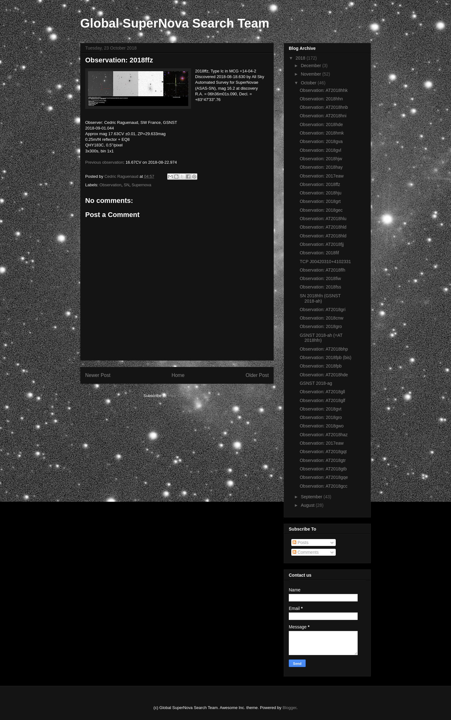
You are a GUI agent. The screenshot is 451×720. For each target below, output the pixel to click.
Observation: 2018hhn (321, 98)
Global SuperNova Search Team (174, 23)
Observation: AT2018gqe (324, 477)
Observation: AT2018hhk (324, 90)
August (308, 505)
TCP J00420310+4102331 (325, 261)
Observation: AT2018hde (324, 374)
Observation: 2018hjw (321, 158)
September (312, 496)
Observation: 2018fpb (321, 365)
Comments (306, 552)
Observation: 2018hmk (322, 132)
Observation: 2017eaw (322, 175)
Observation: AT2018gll (322, 391)
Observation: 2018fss (320, 286)
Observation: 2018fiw (320, 278)
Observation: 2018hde (321, 124)
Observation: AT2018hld (323, 227)
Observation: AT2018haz (324, 434)
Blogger (289, 707)
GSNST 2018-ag (316, 383)
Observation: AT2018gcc (323, 486)
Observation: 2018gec (321, 210)
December (311, 65)
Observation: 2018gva (321, 141)
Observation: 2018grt (320, 201)
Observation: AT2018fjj (322, 244)
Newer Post (98, 375)
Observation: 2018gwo (322, 425)
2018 (301, 58)
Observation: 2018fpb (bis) (325, 357)
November (311, 74)
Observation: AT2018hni (323, 115)
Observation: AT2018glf (322, 400)
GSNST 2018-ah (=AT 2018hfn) (321, 338)
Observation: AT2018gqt (323, 451)
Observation (111, 185)
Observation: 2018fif (319, 252)
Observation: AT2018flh (322, 270)
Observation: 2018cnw (321, 317)
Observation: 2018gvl (320, 150)
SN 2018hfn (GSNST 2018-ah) (320, 298)
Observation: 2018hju (320, 192)
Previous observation (104, 162)
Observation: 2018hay (321, 167)
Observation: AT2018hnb (324, 107)
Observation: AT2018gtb (323, 468)
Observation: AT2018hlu (323, 218)
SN (126, 185)
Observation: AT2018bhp (324, 349)
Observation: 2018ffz (320, 184)
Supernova (141, 185)
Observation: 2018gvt (320, 408)
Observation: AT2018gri (322, 309)
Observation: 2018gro (321, 326)
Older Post (257, 375)
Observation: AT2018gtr (323, 460)
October (309, 82)
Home (178, 375)
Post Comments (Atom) (189, 395)
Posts (300, 542)
